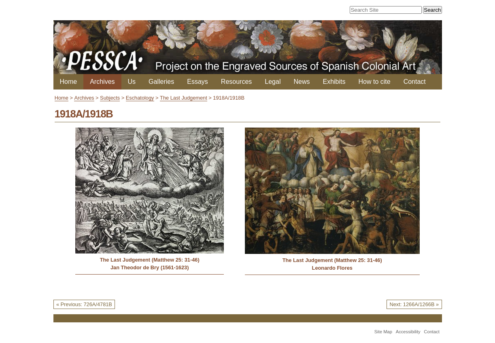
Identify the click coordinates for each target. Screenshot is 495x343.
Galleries (161, 81)
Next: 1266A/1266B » (414, 304)
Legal (272, 81)
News (301, 81)
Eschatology (140, 98)
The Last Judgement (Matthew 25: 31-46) (150, 260)
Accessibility (408, 331)
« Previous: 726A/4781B (84, 304)
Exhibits (334, 81)
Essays (197, 81)
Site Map (383, 331)
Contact (415, 81)
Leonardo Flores (332, 268)
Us (132, 81)
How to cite (375, 81)
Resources (236, 81)
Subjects (110, 98)
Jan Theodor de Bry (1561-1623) (149, 267)
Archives (102, 81)
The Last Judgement (183, 98)
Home (68, 81)
